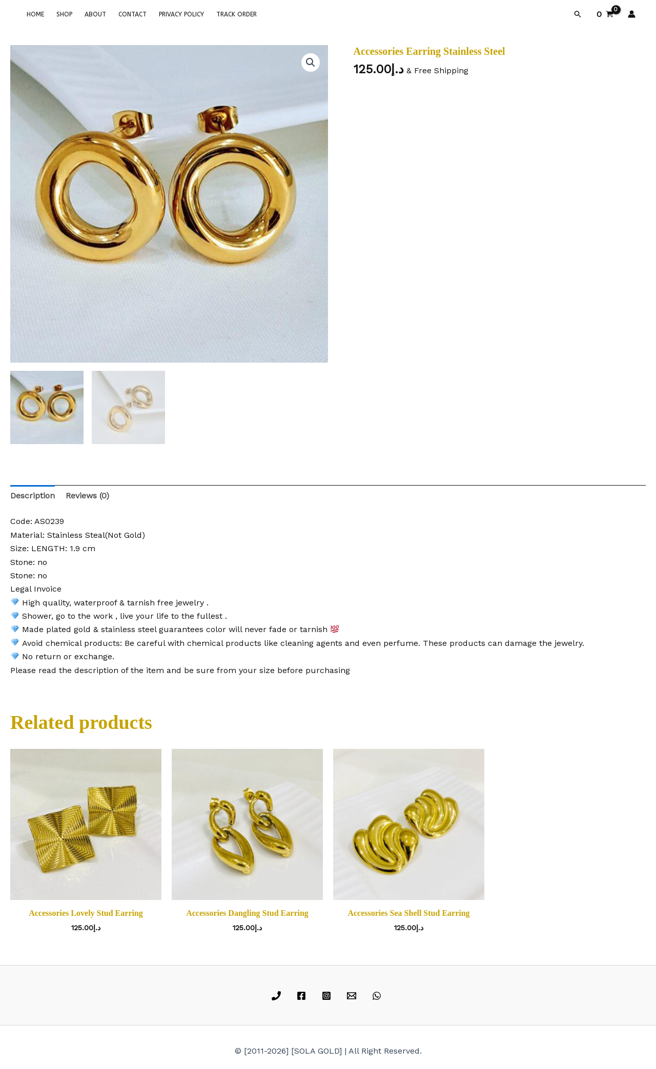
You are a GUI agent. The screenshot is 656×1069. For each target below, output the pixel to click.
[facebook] (303, 995)
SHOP (64, 14)
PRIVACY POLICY (181, 14)
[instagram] (328, 995)
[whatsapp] (377, 995)
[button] (578, 14)
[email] (352, 995)
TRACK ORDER (236, 14)
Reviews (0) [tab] (87, 495)
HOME (35, 14)
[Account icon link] (632, 14)
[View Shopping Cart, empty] (605, 14)
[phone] (278, 995)
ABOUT (95, 14)
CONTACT (132, 14)
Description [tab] (32, 495)
